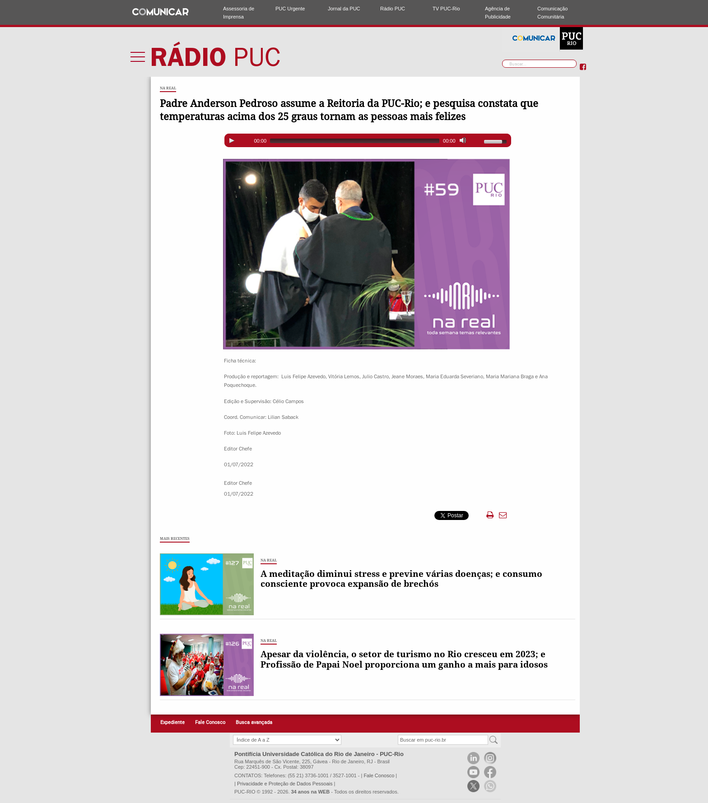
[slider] (354, 141)
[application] (367, 140)
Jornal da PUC (344, 8)
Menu (137, 56)
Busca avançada (254, 722)
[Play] (231, 140)
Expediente (172, 722)
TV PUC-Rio (446, 8)
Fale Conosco (210, 722)
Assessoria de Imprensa (238, 12)
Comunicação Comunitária (552, 12)
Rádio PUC (392, 8)
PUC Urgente (290, 8)
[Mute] (462, 140)
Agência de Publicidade (498, 12)
